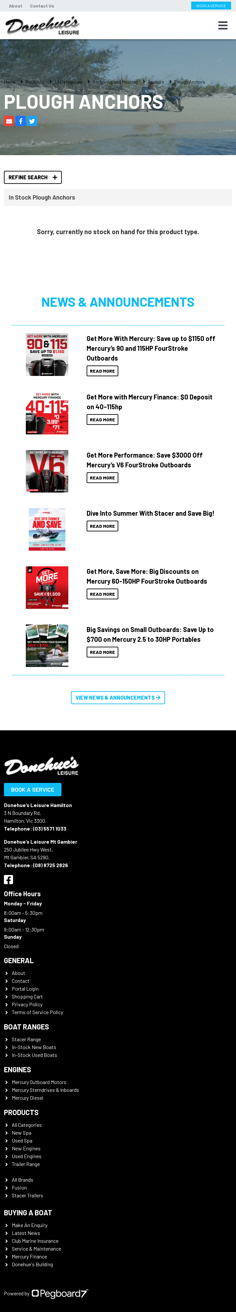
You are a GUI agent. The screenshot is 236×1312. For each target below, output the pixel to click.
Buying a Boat (28, 1212)
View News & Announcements (118, 697)
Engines (17, 1069)
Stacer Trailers (27, 1195)
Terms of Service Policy (37, 1012)
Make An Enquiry (29, 1225)
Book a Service (32, 789)
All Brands (22, 1179)
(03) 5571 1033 (49, 828)
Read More (102, 371)
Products (34, 82)
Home (9, 82)
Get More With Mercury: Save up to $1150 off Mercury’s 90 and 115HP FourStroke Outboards (151, 348)
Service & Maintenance (36, 1248)
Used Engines (27, 1156)
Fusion (19, 1187)
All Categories (68, 82)
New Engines (26, 1148)
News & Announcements (118, 301)
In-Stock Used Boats (34, 1055)
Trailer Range (26, 1164)
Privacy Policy (27, 1004)
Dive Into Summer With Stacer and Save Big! (150, 513)
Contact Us (42, 5)
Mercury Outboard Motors (39, 1082)
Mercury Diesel (27, 1097)
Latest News (26, 1233)
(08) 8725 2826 (50, 865)
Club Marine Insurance (35, 1241)
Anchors (156, 82)
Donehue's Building (32, 1264)
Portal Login (25, 988)
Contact (20, 981)
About (15, 5)
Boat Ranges (26, 1026)
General (19, 960)
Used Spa (22, 1140)
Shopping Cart (27, 996)
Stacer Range (26, 1039)
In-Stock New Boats (34, 1047)
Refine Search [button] (32, 177)
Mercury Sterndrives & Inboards (45, 1090)
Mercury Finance (29, 1256)
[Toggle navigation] (223, 25)
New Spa (21, 1132)
